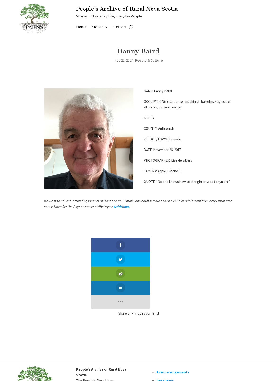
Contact (119, 27)
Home (81, 27)
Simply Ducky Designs (67, 373)
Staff (92, 373)
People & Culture (149, 60)
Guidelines (121, 206)
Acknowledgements (172, 315)
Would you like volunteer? (177, 347)
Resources (165, 324)
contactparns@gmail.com (97, 346)
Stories (97, 27)
